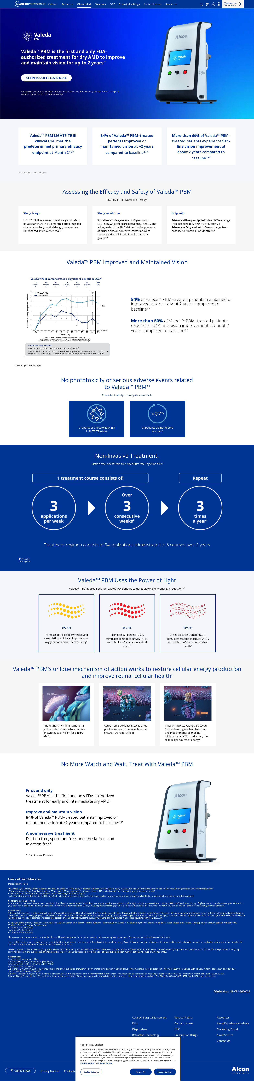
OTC (112, 4)
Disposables (139, 1029)
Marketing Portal (227, 1029)
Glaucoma (100, 4)
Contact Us (223, 1041)
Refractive (67, 4)
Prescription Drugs (129, 4)
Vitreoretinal (84, 4)
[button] (207, 4)
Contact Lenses (152, 4)
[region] (128, 1059)
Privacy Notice (105, 1063)
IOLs (135, 1023)
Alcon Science (225, 1035)
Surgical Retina (183, 1017)
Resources (171, 4)
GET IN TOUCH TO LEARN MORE (46, 78)
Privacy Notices (50, 1071)
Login (213, 4)
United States (22, 1070)
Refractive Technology (145, 1035)
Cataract (53, 4)
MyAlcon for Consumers (230, 4)
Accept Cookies (165, 1072)
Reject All (140, 1072)
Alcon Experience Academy (233, 1023)
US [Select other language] (219, 4)
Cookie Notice (72, 1071)
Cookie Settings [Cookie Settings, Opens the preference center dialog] (91, 1072)
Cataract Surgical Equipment (149, 1017)
